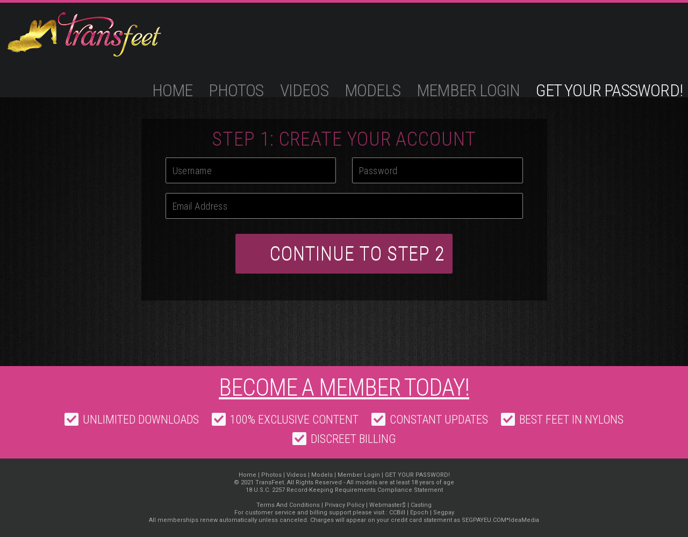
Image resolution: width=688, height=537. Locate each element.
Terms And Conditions (288, 505)
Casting (421, 505)
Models (372, 90)
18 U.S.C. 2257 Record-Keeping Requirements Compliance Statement (344, 489)
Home (172, 90)
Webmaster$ (387, 505)
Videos (304, 90)
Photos (236, 90)
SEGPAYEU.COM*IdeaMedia (500, 520)
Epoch (419, 512)
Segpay (443, 512)
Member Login (468, 90)
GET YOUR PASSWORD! (609, 90)
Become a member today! (344, 388)
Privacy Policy (344, 505)
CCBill (397, 512)
